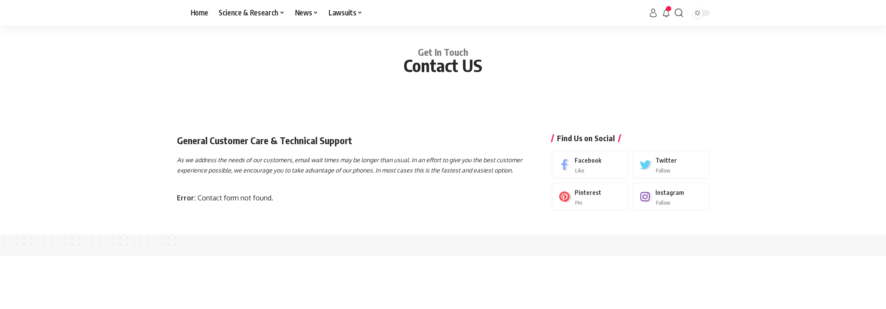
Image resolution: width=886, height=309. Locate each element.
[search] (679, 13)
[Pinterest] (590, 197)
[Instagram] (670, 197)
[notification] (666, 13)
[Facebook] (590, 164)
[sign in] (653, 13)
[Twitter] (670, 164)
